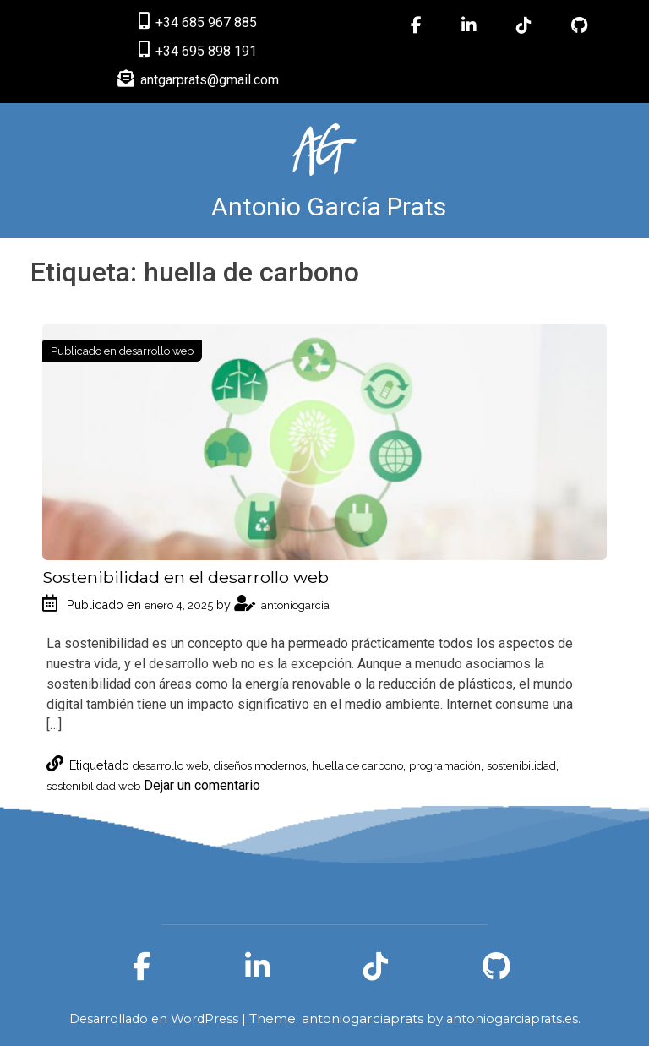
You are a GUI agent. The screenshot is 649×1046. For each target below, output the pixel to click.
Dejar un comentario (202, 785)
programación (445, 766)
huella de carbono (357, 766)
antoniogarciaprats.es (512, 1019)
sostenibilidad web (93, 786)
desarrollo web (156, 351)
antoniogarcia (282, 605)
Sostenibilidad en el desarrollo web (185, 577)
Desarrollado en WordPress (155, 1019)
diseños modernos (260, 766)
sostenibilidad (521, 766)
